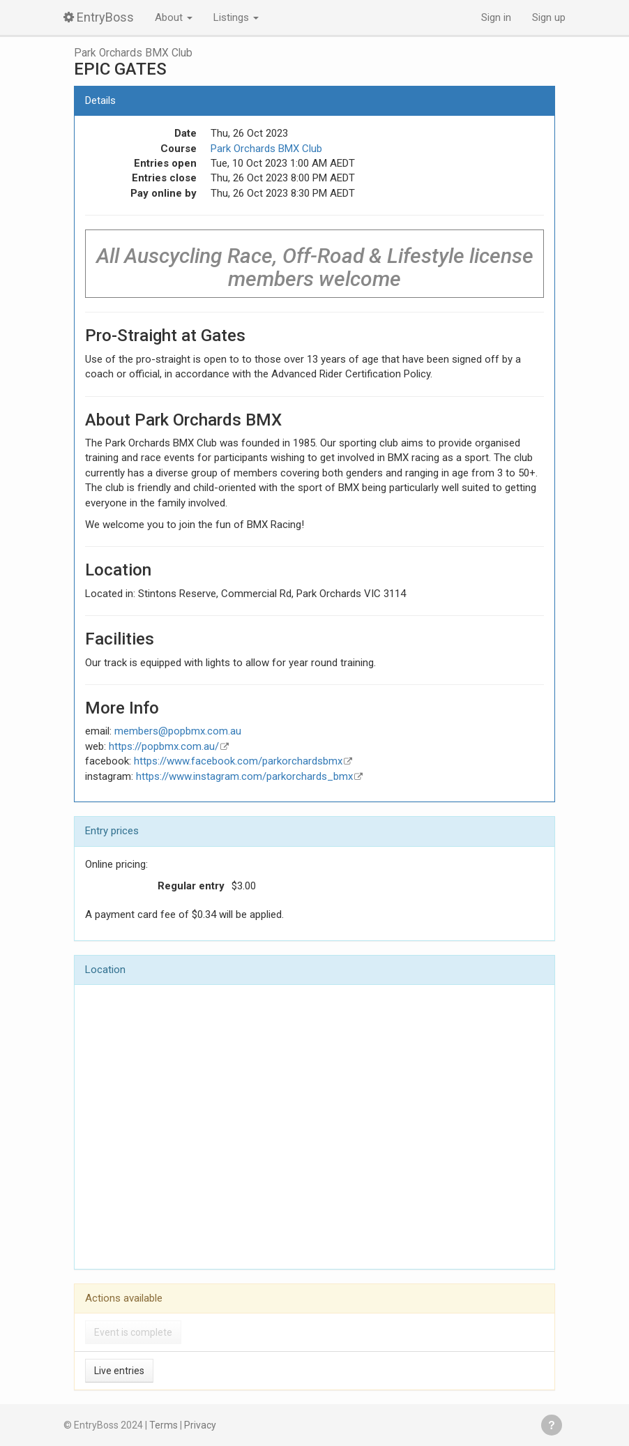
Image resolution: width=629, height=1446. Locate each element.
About (173, 17)
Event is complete (133, 1332)
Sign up (549, 17)
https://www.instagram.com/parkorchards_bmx (244, 776)
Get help (551, 1425)
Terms (163, 1425)
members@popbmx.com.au (177, 731)
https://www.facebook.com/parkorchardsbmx (238, 761)
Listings (236, 17)
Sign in (496, 17)
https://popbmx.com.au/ (164, 746)
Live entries (119, 1370)
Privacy (200, 1425)
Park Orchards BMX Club (133, 53)
